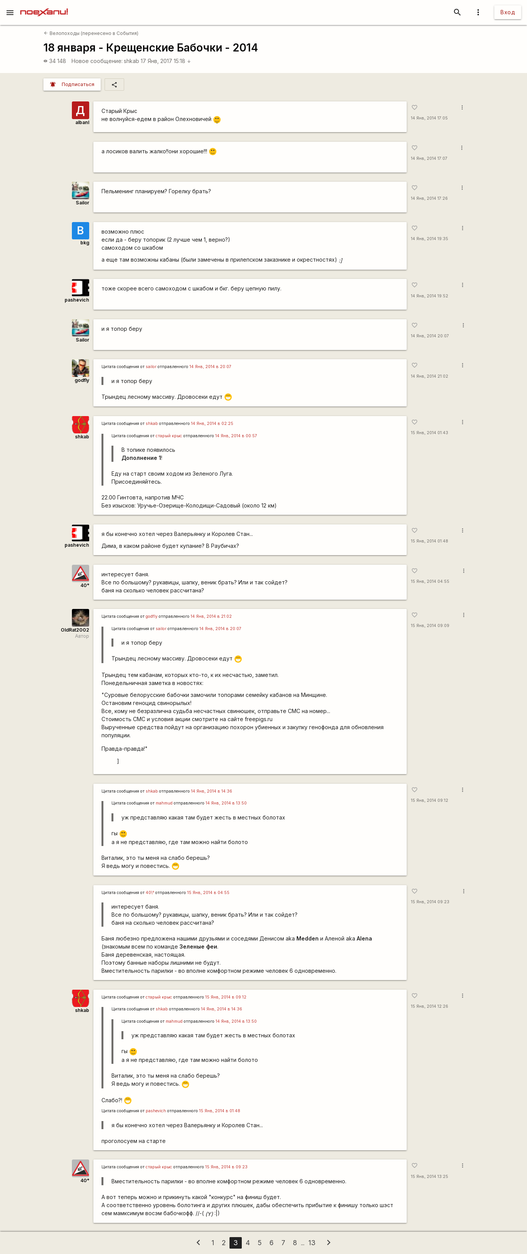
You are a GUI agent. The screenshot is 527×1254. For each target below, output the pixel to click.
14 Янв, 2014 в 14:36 (211, 791)
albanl (82, 122)
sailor (151, 366)
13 (312, 1243)
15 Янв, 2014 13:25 (429, 1176)
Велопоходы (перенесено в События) (90, 33)
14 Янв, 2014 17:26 (429, 198)
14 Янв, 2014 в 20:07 (210, 366)
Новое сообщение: (97, 61)
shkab (131, 61)
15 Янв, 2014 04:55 (430, 581)
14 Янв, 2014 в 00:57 (236, 435)
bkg (84, 242)
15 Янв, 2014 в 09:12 (225, 997)
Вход (507, 12)
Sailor (82, 203)
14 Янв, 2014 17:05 (429, 118)
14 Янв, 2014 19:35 (429, 238)
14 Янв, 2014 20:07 (430, 335)
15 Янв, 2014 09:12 (429, 800)
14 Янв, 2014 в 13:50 (226, 803)
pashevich (77, 300)
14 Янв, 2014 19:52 (429, 296)
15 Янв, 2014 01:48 (429, 541)
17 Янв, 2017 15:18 (166, 61)
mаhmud (164, 803)
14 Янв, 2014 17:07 (429, 158)
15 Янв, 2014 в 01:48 (219, 1110)
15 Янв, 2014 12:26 (429, 1006)
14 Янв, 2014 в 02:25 (212, 423)
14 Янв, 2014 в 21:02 (211, 616)
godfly (82, 380)
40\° (150, 892)
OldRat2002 (75, 630)
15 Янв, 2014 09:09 (430, 625)
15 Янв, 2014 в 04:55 (208, 892)
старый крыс (169, 435)
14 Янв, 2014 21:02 (429, 376)
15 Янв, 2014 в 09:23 (226, 1166)
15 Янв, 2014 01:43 (429, 432)
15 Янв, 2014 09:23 (430, 901)
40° (84, 585)
